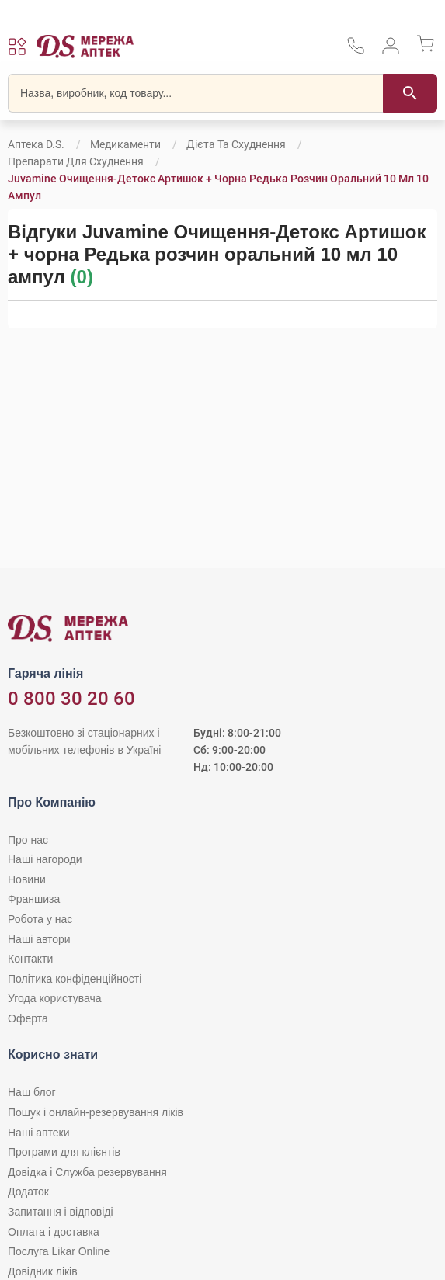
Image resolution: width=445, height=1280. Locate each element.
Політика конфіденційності (74, 979)
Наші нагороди (45, 859)
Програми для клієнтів (64, 1152)
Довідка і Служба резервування (87, 1172)
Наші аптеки (38, 1132)
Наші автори (39, 939)
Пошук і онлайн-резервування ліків (95, 1112)
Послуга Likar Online (59, 1251)
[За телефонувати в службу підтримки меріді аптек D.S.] (355, 50)
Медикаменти (125, 144)
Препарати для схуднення (76, 161)
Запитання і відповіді (60, 1211)
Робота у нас (40, 919)
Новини (27, 879)
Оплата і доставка (53, 1232)
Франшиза (34, 899)
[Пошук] (410, 93)
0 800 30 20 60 (71, 698)
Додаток (28, 1191)
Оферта (28, 1018)
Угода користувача (54, 998)
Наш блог (32, 1092)
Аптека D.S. (36, 144)
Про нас (28, 840)
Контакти (30, 958)
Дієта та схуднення (236, 144)
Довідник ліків (43, 1271)
